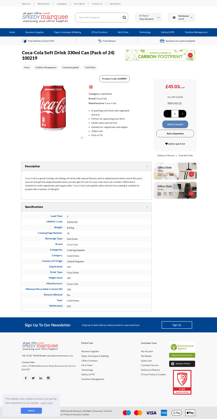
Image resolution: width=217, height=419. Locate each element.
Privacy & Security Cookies (76, 414)
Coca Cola (101, 98)
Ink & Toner (123, 32)
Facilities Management (196, 32)
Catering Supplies (70, 67)
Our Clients (79, 3)
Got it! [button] (31, 410)
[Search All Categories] (101, 17)
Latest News (115, 3)
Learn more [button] (47, 403)
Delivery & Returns (166, 155)
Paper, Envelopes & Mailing (67, 32)
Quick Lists (146, 360)
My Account (147, 351)
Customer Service (150, 365)
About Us (26, 3)
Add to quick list (175, 143)
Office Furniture (99, 32)
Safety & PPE (167, 32)
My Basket (146, 356)
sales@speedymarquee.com (60, 355)
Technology (145, 32)
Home (12, 32)
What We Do (44, 3)
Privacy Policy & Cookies (153, 374)
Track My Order (185, 155)
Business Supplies (35, 32)
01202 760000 (33, 355)
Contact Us (97, 3)
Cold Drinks (90, 67)
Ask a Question (175, 133)
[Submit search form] (124, 17)
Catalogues (62, 3)
